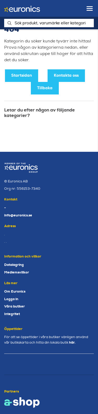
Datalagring (14, 264)
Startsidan (21, 75)
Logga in (11, 299)
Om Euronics (14, 291)
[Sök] (49, 23)
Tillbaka (45, 88)
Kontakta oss (66, 75)
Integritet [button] (12, 314)
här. (72, 342)
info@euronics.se (18, 215)
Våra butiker (14, 306)
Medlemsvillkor (16, 272)
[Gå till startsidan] (22, 8)
